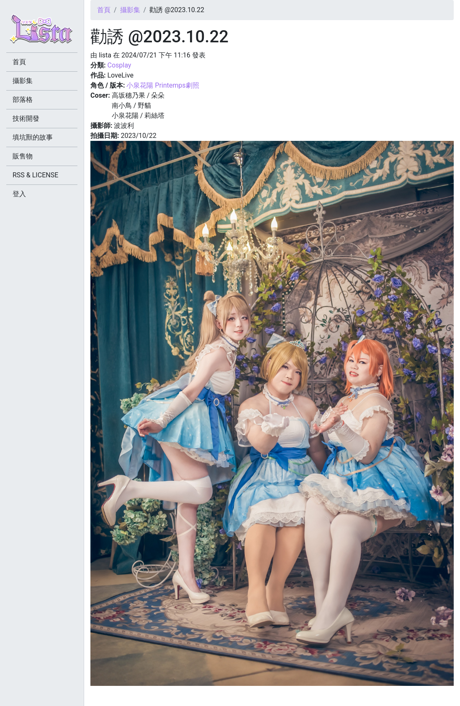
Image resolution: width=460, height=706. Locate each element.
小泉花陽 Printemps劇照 (162, 85)
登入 (19, 194)
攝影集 (130, 10)
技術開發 (26, 118)
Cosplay (119, 65)
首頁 (104, 10)
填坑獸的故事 (33, 137)
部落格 (23, 100)
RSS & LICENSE (35, 175)
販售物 (23, 156)
